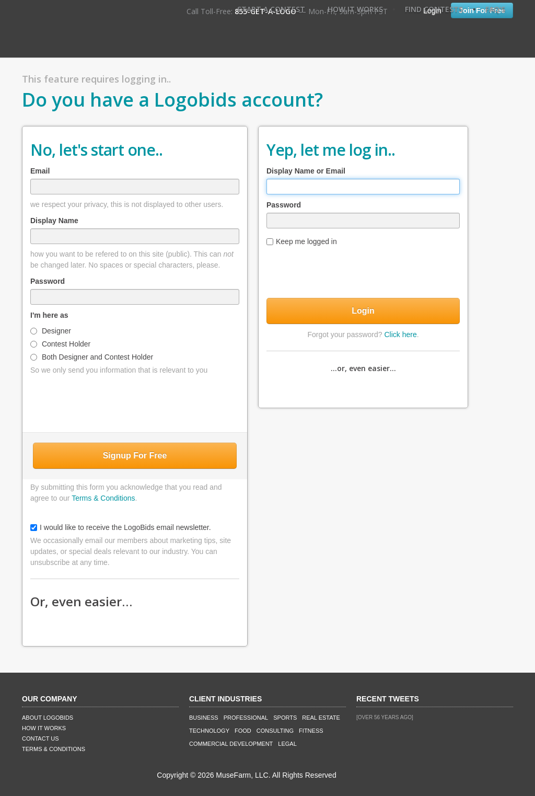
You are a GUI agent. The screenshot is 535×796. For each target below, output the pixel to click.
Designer (50, 331)
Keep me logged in (301, 241)
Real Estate (321, 717)
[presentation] (134, 401)
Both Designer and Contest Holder (91, 357)
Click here (400, 334)
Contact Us (40, 738)
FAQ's (495, 9)
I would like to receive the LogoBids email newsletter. (120, 527)
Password (47, 281)
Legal (287, 744)
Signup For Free (135, 455)
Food (243, 731)
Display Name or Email (305, 171)
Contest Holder (60, 344)
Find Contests (434, 9)
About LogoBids (47, 717)
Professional (246, 717)
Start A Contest (271, 9)
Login (363, 310)
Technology (209, 731)
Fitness (311, 731)
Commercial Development (231, 744)
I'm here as (49, 315)
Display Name (54, 220)
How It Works (355, 9)
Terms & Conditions (103, 498)
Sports (285, 717)
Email (40, 171)
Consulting (275, 731)
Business (203, 717)
